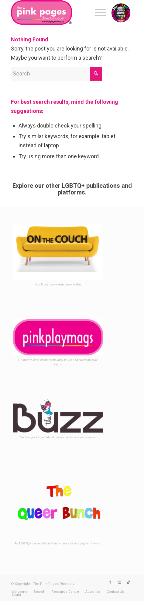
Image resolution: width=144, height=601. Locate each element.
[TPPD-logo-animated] (60, 12)
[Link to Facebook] (110, 582)
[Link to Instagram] (119, 582)
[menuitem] (97, 12)
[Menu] (97, 12)
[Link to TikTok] (128, 582)
